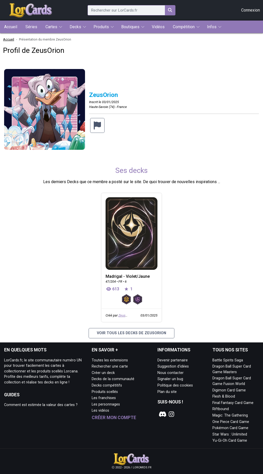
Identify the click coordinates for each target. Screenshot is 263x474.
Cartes (51, 26)
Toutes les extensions (110, 360)
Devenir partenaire (172, 360)
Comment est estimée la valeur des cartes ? (41, 405)
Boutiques (130, 26)
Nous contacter (170, 373)
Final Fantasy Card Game (232, 403)
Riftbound (220, 409)
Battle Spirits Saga (227, 360)
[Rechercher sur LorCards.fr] (170, 10)
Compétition (184, 26)
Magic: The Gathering (230, 415)
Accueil (8, 39)
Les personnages (106, 404)
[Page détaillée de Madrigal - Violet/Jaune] (131, 233)
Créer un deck (103, 373)
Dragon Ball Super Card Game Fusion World (231, 381)
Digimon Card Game (229, 390)
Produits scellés (105, 392)
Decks (75, 26)
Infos (212, 26)
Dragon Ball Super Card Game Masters (231, 369)
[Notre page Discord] (161, 414)
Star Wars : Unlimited (229, 434)
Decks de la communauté (113, 379)
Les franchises (104, 398)
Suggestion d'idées (173, 366)
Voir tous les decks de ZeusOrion (131, 333)
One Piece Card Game (230, 422)
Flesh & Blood (223, 396)
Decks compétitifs (107, 385)
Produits (101, 26)
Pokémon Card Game (230, 428)
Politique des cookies (175, 385)
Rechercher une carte (110, 366)
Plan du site (167, 392)
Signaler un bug (170, 379)
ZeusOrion (125, 315)
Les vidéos (100, 410)
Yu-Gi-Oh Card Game (229, 440)
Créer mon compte (114, 417)
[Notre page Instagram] (171, 414)
